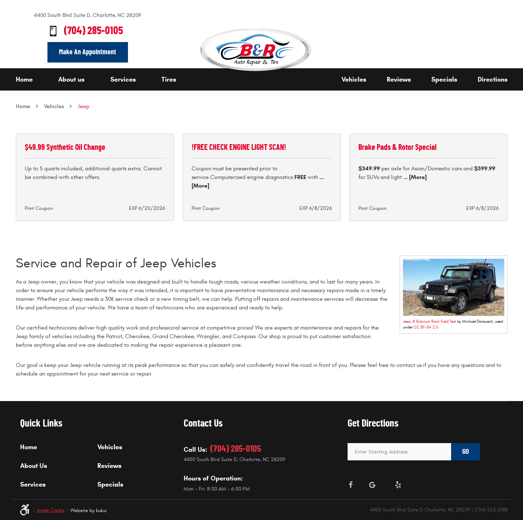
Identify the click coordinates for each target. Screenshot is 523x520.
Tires (168, 79)
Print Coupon (39, 208)
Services (123, 79)
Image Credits (50, 510)
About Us (33, 466)
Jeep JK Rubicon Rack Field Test (429, 321)
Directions (493, 79)
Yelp (398, 485)
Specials (444, 79)
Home (24, 79)
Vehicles (353, 79)
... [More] (414, 177)
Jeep (84, 106)
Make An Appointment (87, 52)
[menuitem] (35, 79)
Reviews (399, 79)
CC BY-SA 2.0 (426, 327)
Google (372, 485)
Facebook (350, 485)
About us (71, 79)
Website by (88, 510)
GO (465, 451)
